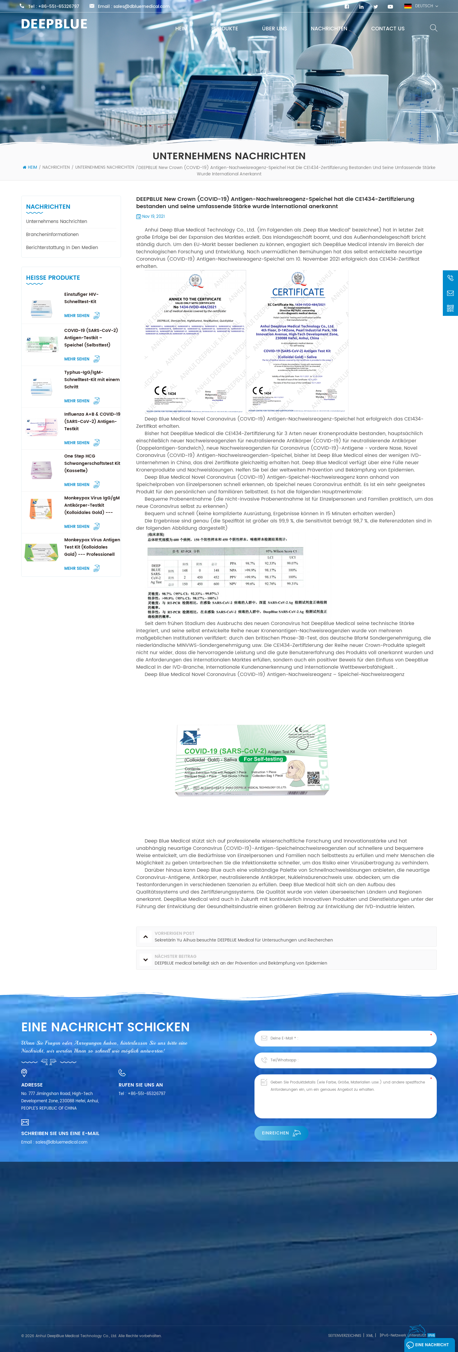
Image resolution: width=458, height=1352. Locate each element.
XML (369, 1336)
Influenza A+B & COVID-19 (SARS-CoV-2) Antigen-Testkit (92, 421)
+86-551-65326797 (58, 6)
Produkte (224, 29)
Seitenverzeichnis (344, 1336)
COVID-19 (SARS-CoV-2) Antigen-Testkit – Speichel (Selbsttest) (91, 338)
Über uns (274, 29)
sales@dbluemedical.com (141, 6)
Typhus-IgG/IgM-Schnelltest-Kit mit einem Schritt (92, 379)
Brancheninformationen (52, 234)
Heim (181, 29)
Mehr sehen (82, 315)
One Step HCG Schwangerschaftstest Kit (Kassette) (92, 463)
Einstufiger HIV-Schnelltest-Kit (81, 298)
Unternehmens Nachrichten (104, 167)
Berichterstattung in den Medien (62, 248)
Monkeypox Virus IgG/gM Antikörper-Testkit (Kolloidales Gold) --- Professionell (92, 505)
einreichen (281, 1133)
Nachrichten (329, 29)
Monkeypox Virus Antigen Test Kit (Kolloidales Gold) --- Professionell (92, 547)
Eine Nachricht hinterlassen (427, 1346)
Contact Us (388, 29)
